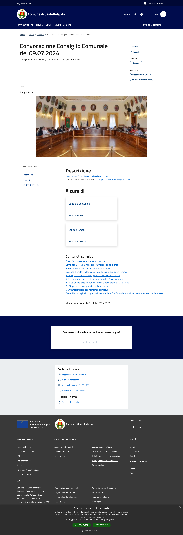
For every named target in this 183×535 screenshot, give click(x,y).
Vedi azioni (136, 52)
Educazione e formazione (102, 446)
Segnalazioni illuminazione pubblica (69, 497)
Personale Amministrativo (28, 469)
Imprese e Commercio (63, 451)
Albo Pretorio (97, 492)
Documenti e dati (24, 474)
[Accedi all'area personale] (153, 3)
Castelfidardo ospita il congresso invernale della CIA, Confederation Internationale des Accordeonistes (114, 293)
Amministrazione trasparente (104, 487)
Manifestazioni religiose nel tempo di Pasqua (87, 289)
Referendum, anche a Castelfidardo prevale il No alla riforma (94, 279)
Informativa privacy (100, 497)
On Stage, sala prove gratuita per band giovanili (88, 286)
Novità (31, 34)
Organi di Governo (24, 446)
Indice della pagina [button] (30, 166)
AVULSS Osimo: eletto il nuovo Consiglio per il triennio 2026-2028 (97, 282)
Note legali (96, 501)
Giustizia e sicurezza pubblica (104, 451)
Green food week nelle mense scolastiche (85, 261)
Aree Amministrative (26, 451)
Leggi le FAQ (59, 501)
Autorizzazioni (98, 465)
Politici (20, 465)
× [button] (180, 507)
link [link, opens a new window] (116, 520)
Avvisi (132, 456)
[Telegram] (140, 14)
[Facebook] (134, 14)
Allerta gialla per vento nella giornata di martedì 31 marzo (93, 275)
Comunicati (134, 451)
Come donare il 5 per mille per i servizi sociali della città (92, 264)
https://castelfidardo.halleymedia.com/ (114, 179)
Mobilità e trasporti (62, 456)
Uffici (19, 456)
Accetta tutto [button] (81, 525)
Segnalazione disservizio (64, 492)
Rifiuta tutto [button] (102, 525)
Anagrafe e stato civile (64, 446)
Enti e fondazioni (24, 460)
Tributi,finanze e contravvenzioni (106, 455)
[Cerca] (163, 14)
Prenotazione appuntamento (66, 487)
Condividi (136, 46)
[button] (91, 530)
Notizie (40, 34)
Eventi (132, 473)
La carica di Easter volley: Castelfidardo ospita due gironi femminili (97, 272)
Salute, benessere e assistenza (105, 460)
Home (22, 34)
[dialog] (91, 520)
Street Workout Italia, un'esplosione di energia (88, 268)
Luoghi (132, 468)
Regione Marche (24, 3)
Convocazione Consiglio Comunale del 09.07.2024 (87, 176)
